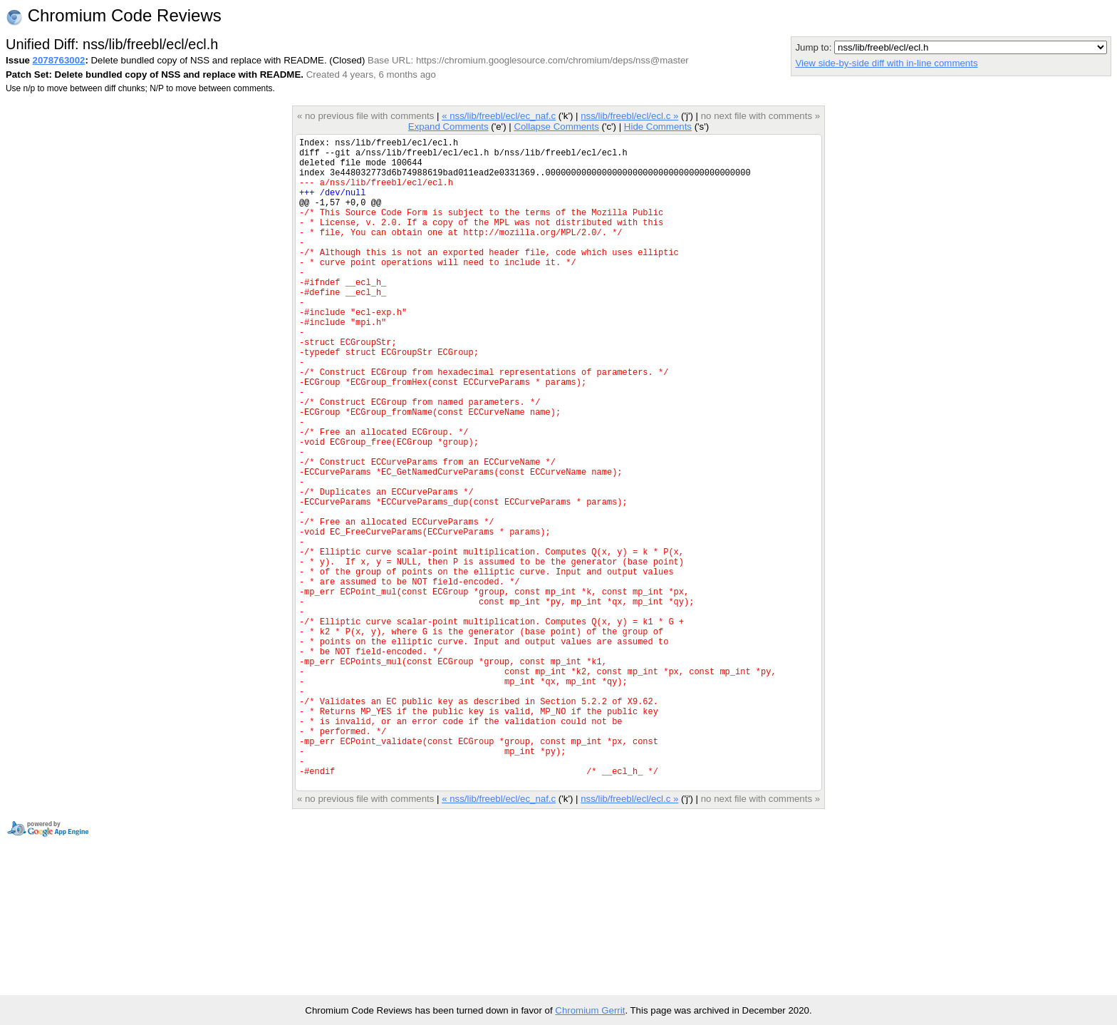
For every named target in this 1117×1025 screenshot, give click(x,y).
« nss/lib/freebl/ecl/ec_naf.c (499, 115)
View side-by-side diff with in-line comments (886, 63)
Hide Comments (658, 126)
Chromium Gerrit (590, 1010)
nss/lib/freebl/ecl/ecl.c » (629, 115)
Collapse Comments (556, 126)
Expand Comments (448, 126)
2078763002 (59, 60)
